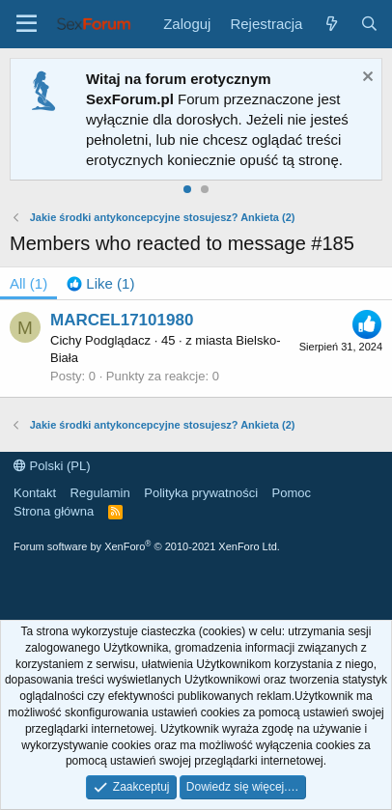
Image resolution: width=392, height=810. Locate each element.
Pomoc (291, 493)
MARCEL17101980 (121, 320)
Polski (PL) (52, 466)
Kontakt (35, 493)
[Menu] (26, 24)
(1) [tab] (28, 283)
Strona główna (54, 511)
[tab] (100, 283)
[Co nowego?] (331, 24)
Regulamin (100, 493)
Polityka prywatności (201, 493)
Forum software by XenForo (147, 546)
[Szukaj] (369, 24)
